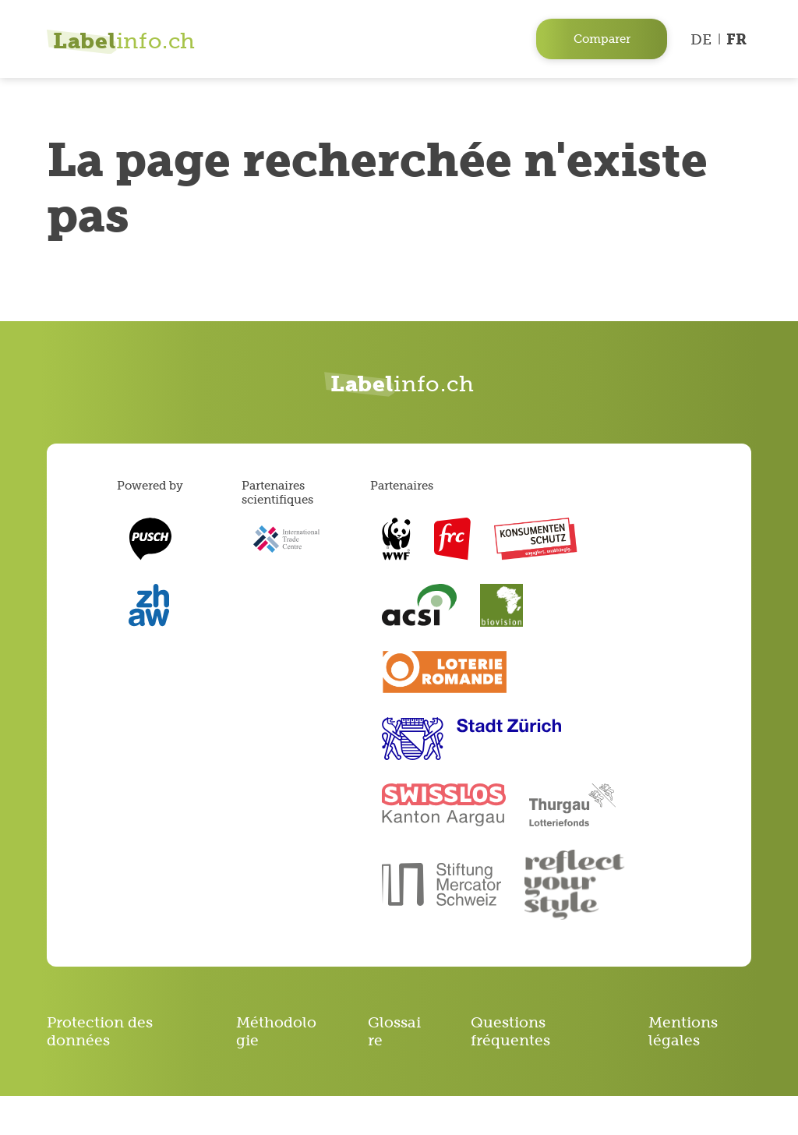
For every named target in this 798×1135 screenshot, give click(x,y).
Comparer (602, 38)
